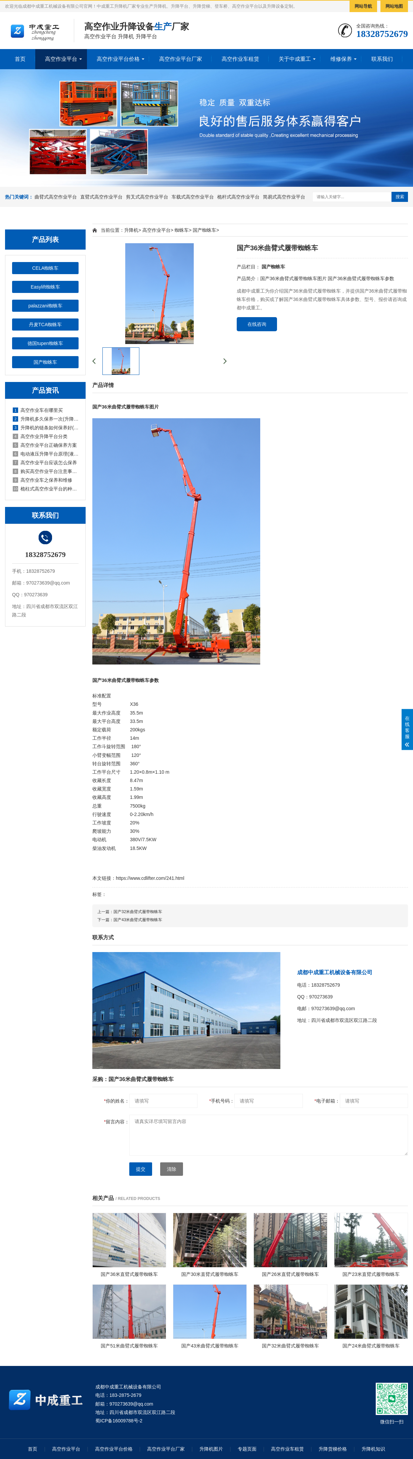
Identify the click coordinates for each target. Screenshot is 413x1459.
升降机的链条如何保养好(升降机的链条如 (46, 427)
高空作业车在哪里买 (38, 410)
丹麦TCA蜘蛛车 (45, 324)
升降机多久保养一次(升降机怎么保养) (46, 419)
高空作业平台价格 (118, 59)
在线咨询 (256, 324)
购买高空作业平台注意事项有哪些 (46, 471)
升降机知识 (373, 1449)
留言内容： (116, 1121)
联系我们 (382, 59)
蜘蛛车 (182, 230)
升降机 (131, 230)
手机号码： (221, 1101)
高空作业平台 (61, 59)
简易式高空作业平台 (284, 197)
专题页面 (247, 1449)
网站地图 (394, 6)
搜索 (400, 196)
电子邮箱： (326, 1101)
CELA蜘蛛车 (45, 268)
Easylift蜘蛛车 (45, 287)
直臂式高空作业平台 (101, 197)
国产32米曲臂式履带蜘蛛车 (137, 911)
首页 (20, 59)
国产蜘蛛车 (45, 362)
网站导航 (363, 6)
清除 (171, 1169)
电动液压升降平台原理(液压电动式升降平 (46, 454)
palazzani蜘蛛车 (45, 305)
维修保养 (341, 59)
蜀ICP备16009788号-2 (118, 1420)
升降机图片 (211, 1449)
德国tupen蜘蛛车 (45, 343)
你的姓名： (116, 1101)
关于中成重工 (295, 59)
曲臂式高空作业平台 (56, 197)
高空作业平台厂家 (180, 59)
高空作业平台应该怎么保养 (45, 462)
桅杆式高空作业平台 (238, 197)
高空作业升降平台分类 (40, 436)
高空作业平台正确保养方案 (45, 445)
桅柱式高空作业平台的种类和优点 (46, 488)
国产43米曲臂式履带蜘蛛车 (137, 919)
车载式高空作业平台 (193, 197)
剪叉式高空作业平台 (147, 197)
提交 (140, 1169)
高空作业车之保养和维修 (42, 480)
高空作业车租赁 (240, 59)
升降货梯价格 (333, 1449)
